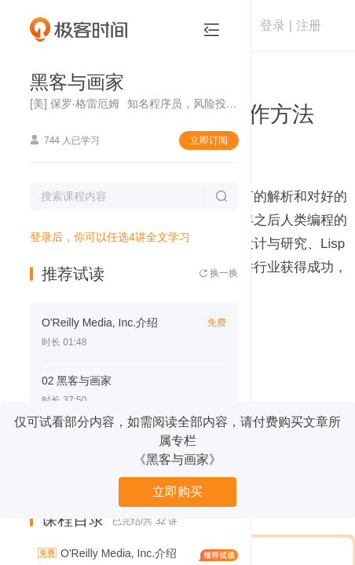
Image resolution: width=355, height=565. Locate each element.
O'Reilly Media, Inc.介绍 (100, 322)
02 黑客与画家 (77, 380)
